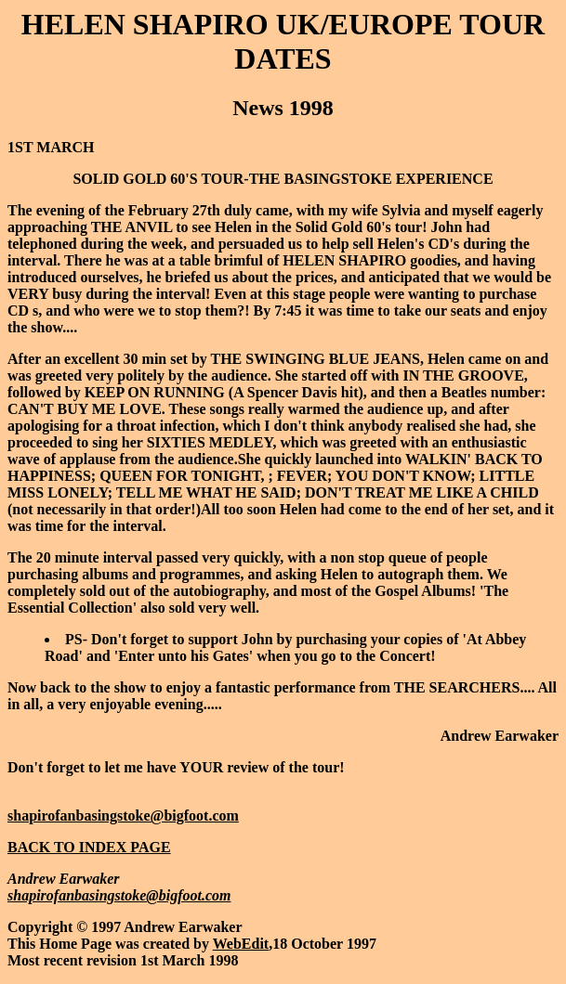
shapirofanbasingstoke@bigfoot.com (123, 815)
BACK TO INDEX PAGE (89, 847)
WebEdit (241, 944)
